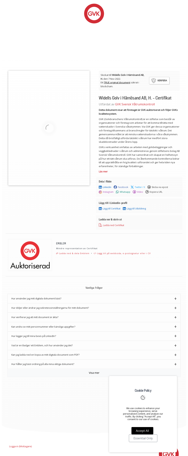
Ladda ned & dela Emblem (72, 253)
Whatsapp (123, 192)
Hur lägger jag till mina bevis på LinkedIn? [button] (33, 336)
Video (138, 192)
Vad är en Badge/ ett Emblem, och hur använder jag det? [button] (42, 345)
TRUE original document (117, 82)
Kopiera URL (153, 192)
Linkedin (105, 187)
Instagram (106, 192)
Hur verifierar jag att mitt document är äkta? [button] (34, 317)
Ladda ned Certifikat (111, 225)
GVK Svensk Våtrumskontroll (135, 104)
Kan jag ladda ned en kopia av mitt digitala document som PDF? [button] (45, 354)
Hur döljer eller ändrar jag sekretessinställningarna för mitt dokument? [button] (50, 307)
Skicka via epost (157, 187)
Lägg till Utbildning (134, 208)
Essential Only (143, 438)
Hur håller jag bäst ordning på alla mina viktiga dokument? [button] (42, 364)
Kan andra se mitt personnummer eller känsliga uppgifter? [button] (43, 326)
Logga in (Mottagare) (20, 446)
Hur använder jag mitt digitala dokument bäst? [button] (36, 298)
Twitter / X (138, 187)
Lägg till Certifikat (109, 208)
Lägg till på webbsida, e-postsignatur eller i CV (122, 253)
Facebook (121, 187)
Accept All (142, 431)
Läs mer (103, 171)
